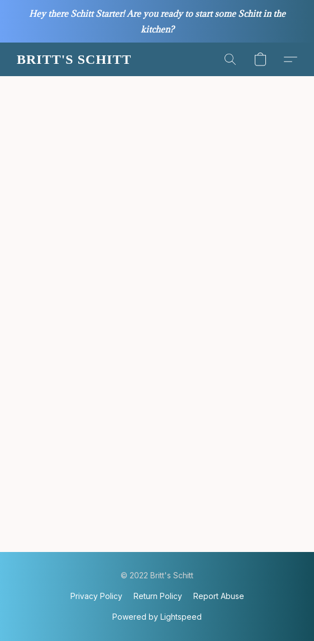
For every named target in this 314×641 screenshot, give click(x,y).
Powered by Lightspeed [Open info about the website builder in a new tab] (157, 616)
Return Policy (158, 596)
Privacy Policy (96, 596)
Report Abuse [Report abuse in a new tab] (218, 596)
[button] (74, 59)
